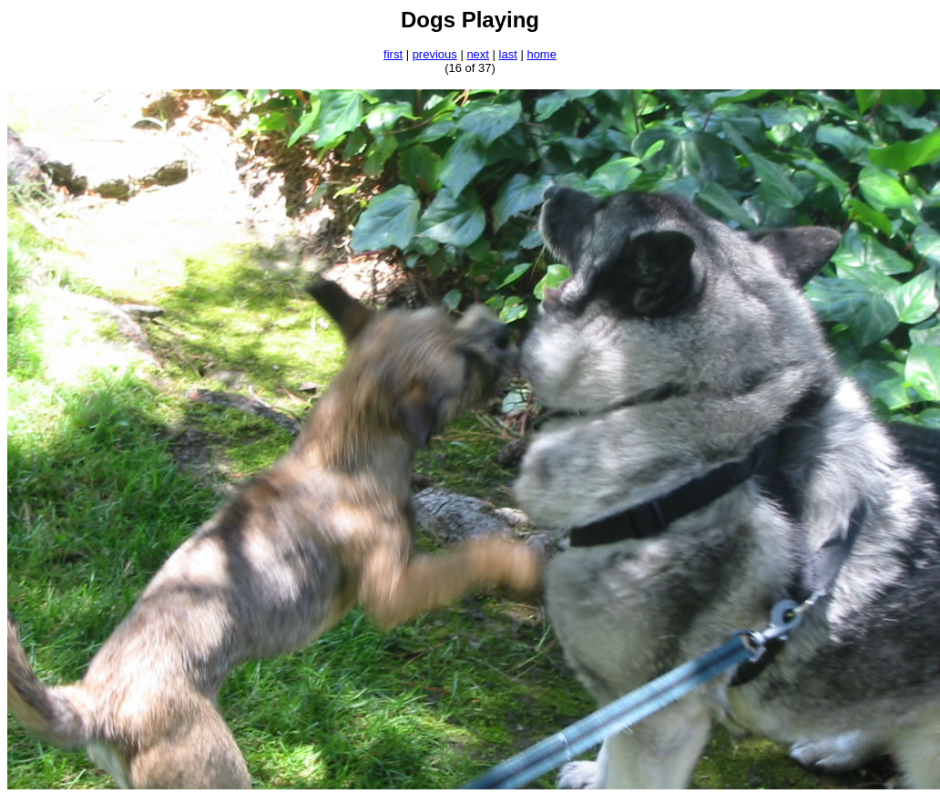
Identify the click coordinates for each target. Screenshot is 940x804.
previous (435, 54)
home (541, 54)
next (477, 54)
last (508, 54)
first (393, 54)
